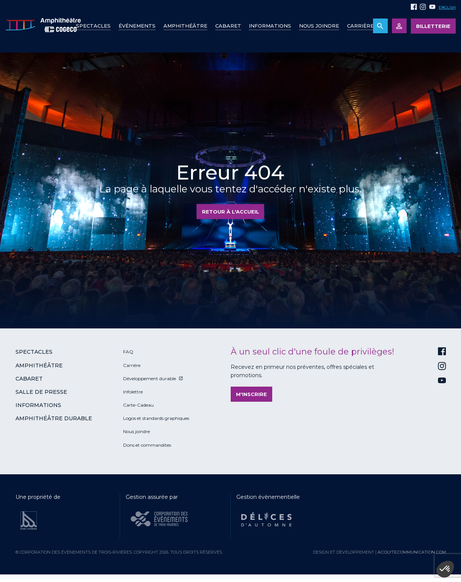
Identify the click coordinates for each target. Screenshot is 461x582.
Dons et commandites (147, 445)
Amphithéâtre (185, 26)
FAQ (128, 351)
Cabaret (228, 26)
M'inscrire (251, 394)
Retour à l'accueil (230, 212)
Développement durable (149, 378)
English (447, 7)
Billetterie (433, 26)
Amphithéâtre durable (53, 418)
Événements (137, 26)
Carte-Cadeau (138, 405)
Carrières (362, 26)
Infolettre (133, 392)
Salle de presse (41, 392)
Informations (38, 405)
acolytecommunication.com (412, 552)
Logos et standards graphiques (156, 418)
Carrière (131, 365)
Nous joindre (319, 26)
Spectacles (93, 26)
